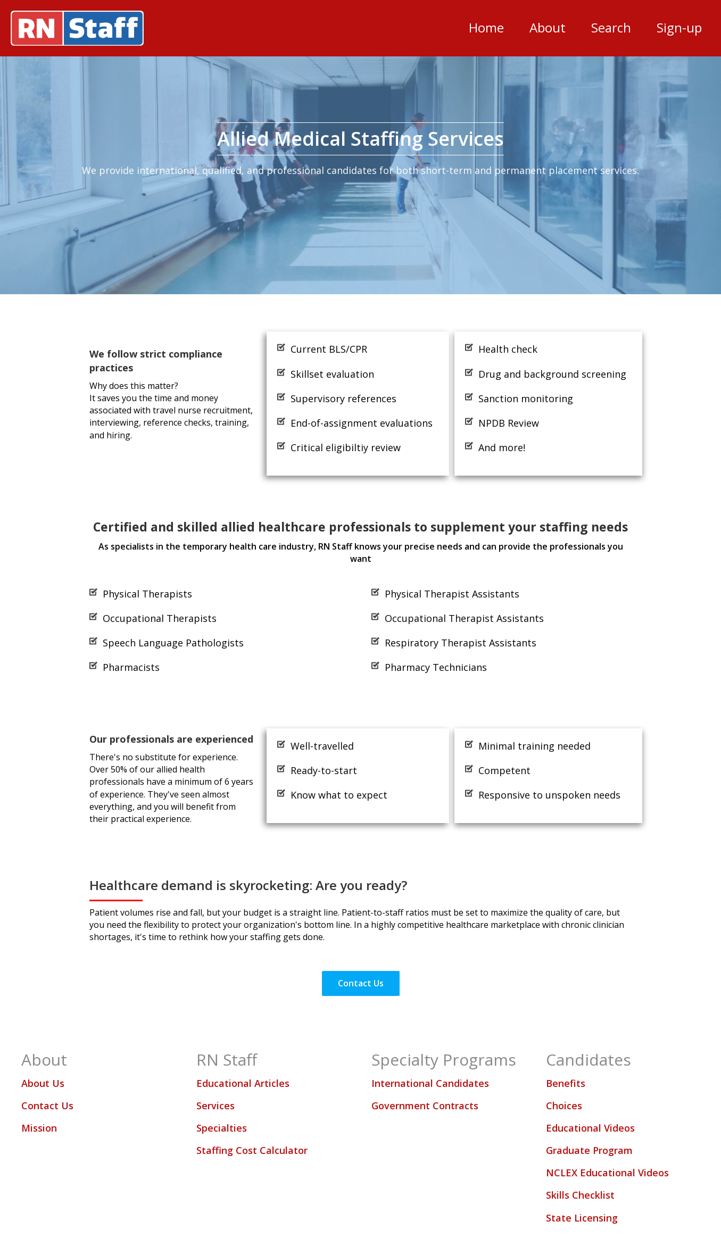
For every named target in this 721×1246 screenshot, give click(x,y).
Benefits (565, 1083)
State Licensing (582, 1217)
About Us (42, 1083)
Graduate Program (589, 1150)
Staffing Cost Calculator (252, 1150)
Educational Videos (590, 1128)
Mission (39, 1128)
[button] (361, 983)
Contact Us (47, 1105)
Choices (564, 1105)
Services (215, 1105)
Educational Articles (242, 1083)
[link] (486, 28)
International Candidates (430, 1083)
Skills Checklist (580, 1195)
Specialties (221, 1128)
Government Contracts (424, 1105)
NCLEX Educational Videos (607, 1172)
